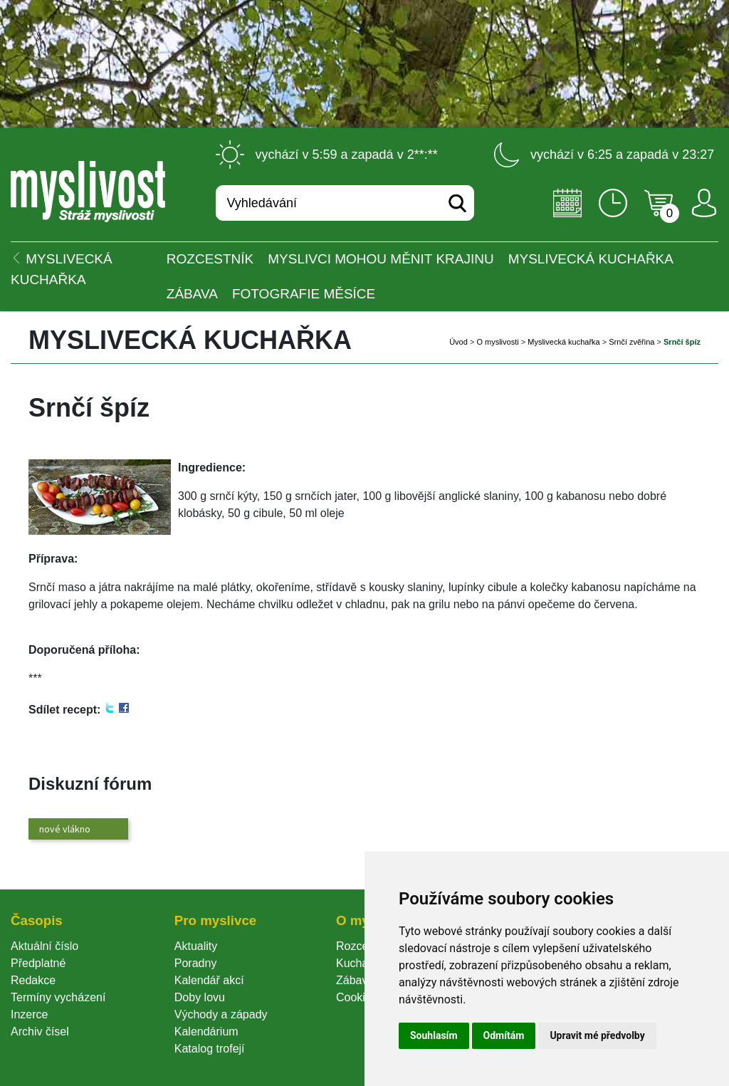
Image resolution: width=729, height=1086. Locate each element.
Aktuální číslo (44, 946)
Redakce (33, 980)
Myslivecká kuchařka (590, 258)
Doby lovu (199, 997)
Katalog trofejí (209, 1049)
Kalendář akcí (209, 980)
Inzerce (29, 1014)
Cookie (356, 997)
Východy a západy (221, 1014)
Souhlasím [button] (434, 1035)
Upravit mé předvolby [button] (597, 1035)
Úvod (458, 342)
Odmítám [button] (504, 1035)
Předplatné (38, 963)
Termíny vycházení (58, 997)
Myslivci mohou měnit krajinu (380, 258)
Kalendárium (206, 1031)
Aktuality (195, 946)
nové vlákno (64, 829)
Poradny (195, 963)
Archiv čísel (40, 1031)
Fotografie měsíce (303, 293)
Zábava (192, 293)
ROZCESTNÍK (210, 258)
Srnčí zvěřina (631, 342)
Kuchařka (360, 963)
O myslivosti (497, 342)
